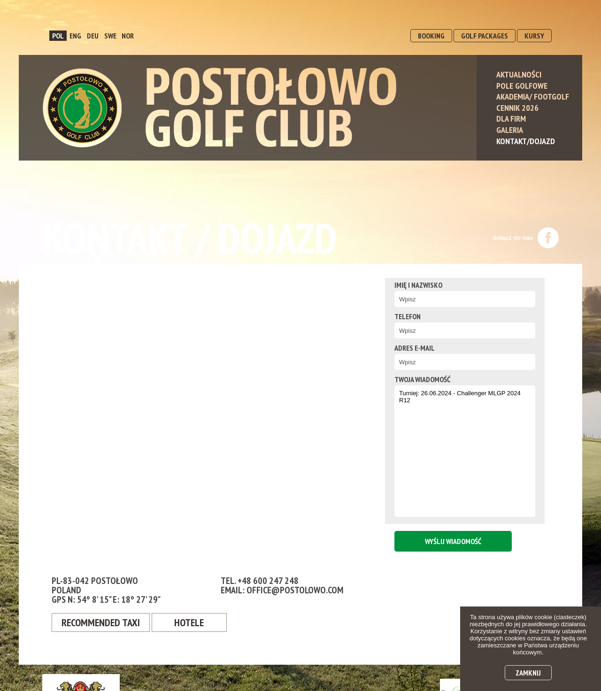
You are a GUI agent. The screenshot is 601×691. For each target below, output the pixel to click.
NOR (128, 35)
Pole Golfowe (521, 85)
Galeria (509, 129)
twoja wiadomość (422, 379)
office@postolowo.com (295, 590)
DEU (93, 35)
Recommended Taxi (101, 622)
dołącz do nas (526, 237)
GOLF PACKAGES (484, 35)
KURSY (534, 35)
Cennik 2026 (517, 107)
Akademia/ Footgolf (532, 96)
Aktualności (518, 74)
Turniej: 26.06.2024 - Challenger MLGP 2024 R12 (464, 451)
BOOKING (431, 35)
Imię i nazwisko (418, 285)
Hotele (189, 622)
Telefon (407, 316)
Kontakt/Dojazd (525, 141)
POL (58, 35)
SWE (110, 35)
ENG (75, 35)
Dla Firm (511, 118)
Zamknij (528, 672)
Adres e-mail (414, 348)
